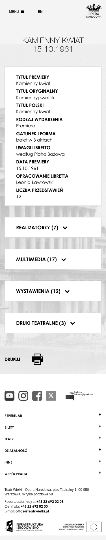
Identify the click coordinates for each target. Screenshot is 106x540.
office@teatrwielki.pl (32, 511)
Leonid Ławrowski (34, 182)
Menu (16, 12)
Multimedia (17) (41, 259)
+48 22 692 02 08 (50, 501)
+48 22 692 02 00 (34, 506)
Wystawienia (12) (43, 291)
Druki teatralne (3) (45, 323)
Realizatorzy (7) (42, 227)
